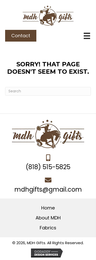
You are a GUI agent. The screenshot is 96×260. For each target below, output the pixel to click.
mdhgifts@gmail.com (48, 189)
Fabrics (48, 228)
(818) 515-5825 (48, 167)
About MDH (48, 218)
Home (48, 208)
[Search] (48, 91)
